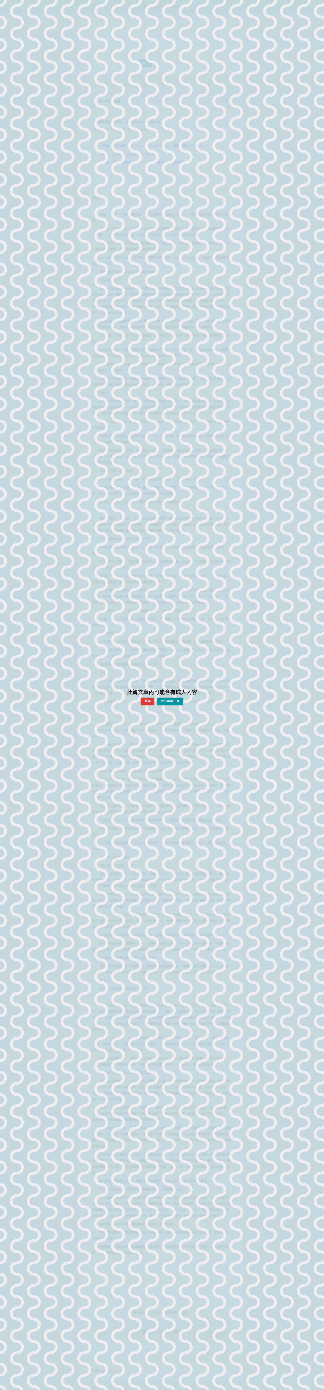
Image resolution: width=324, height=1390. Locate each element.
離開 (147, 701)
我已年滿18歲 (170, 701)
